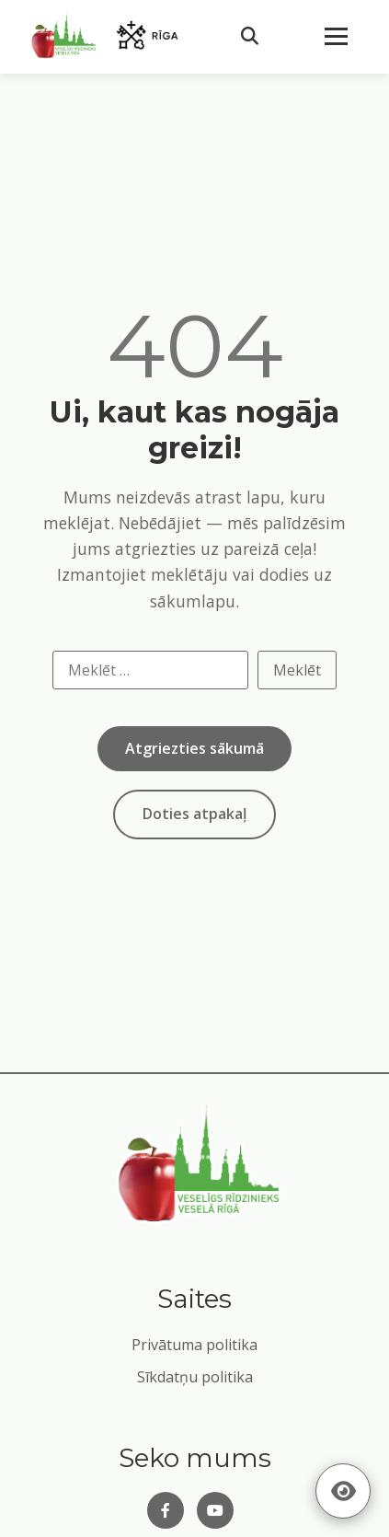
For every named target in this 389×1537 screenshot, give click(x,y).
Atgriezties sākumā (194, 748)
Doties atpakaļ (194, 813)
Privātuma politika (194, 1345)
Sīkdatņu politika (195, 1377)
